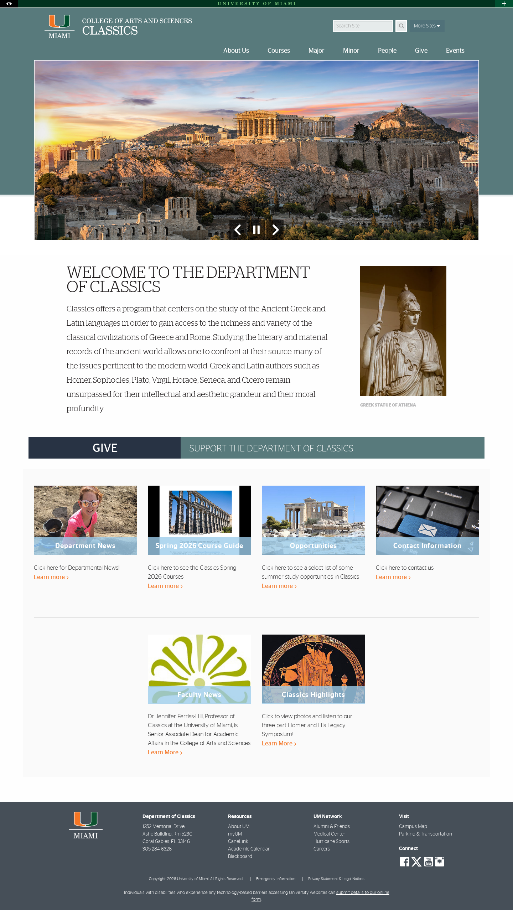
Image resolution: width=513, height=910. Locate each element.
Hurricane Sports (331, 841)
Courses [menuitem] (279, 51)
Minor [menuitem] (351, 51)
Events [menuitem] (455, 51)
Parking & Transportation (425, 834)
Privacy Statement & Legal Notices (336, 879)
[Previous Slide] (238, 230)
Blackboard (240, 856)
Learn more (51, 577)
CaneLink (238, 841)
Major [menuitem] (317, 51)
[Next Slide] (275, 230)
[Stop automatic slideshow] (256, 230)
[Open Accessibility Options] (9, 3)
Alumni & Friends (332, 826)
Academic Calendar (249, 849)
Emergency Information (275, 879)
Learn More (165, 752)
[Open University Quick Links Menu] (504, 3)
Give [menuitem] (421, 51)
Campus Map (413, 826)
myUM (235, 834)
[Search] (401, 26)
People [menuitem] (387, 51)
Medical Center (329, 834)
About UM (238, 826)
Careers (322, 849)
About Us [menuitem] (236, 51)
